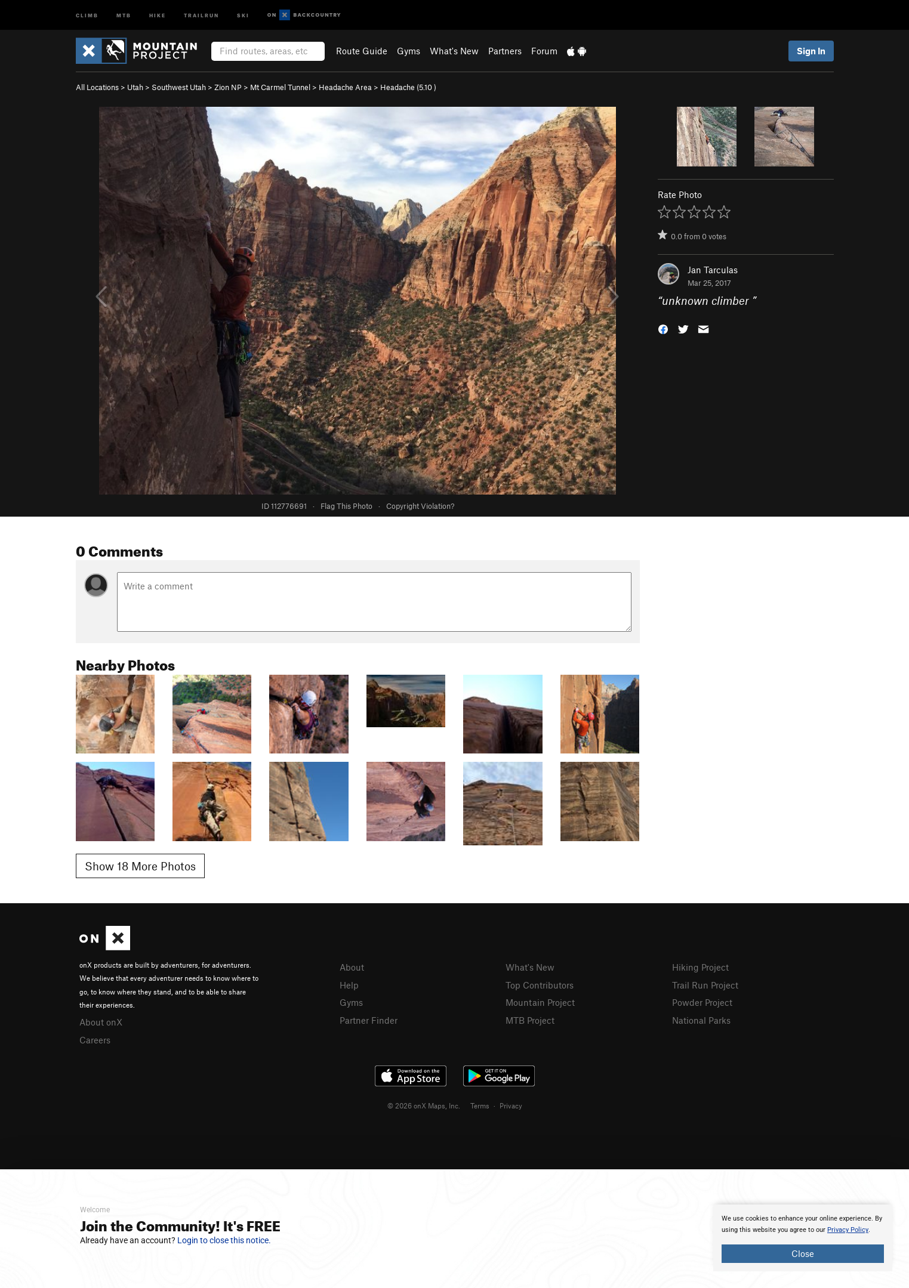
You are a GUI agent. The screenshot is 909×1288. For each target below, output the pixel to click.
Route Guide (361, 50)
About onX (100, 1022)
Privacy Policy (847, 1230)
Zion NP (228, 87)
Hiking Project (700, 967)
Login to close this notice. (224, 1240)
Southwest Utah (179, 87)
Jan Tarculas (713, 269)
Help (349, 985)
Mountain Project (540, 1002)
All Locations (97, 87)
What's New (454, 50)
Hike (157, 14)
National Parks (701, 1020)
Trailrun (201, 14)
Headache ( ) (408, 87)
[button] (663, 328)
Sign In (811, 50)
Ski (243, 14)
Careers (94, 1039)
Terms (479, 1105)
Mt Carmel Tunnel (280, 87)
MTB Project (530, 1020)
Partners (505, 50)
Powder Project (702, 1002)
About (352, 967)
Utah (135, 87)
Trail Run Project (705, 985)
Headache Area (345, 87)
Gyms (408, 50)
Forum (544, 50)
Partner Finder (369, 1020)
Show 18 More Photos (140, 866)
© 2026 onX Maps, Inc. (423, 1105)
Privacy (511, 1105)
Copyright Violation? (420, 506)
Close (802, 1253)
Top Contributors (540, 985)
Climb (87, 14)
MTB (123, 14)
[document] (803, 1238)
